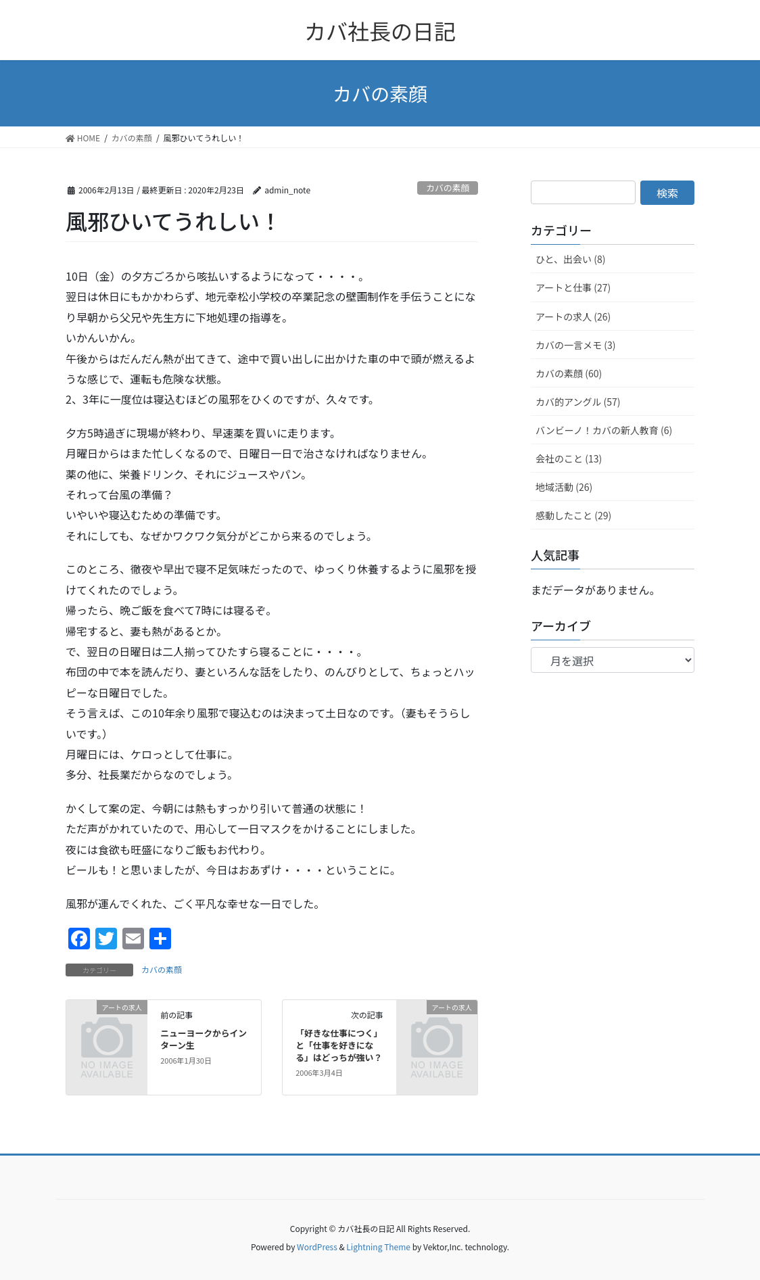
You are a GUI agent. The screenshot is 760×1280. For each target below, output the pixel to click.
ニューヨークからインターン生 (203, 1038)
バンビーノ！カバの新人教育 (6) (604, 430)
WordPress (317, 1246)
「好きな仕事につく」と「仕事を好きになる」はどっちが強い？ (338, 1045)
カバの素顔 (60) (569, 373)
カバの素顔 (447, 187)
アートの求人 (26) (573, 316)
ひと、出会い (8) (570, 259)
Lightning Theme (378, 1246)
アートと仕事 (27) (573, 287)
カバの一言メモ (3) (575, 345)
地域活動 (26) (564, 487)
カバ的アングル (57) (578, 401)
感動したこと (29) (573, 515)
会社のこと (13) (569, 458)
